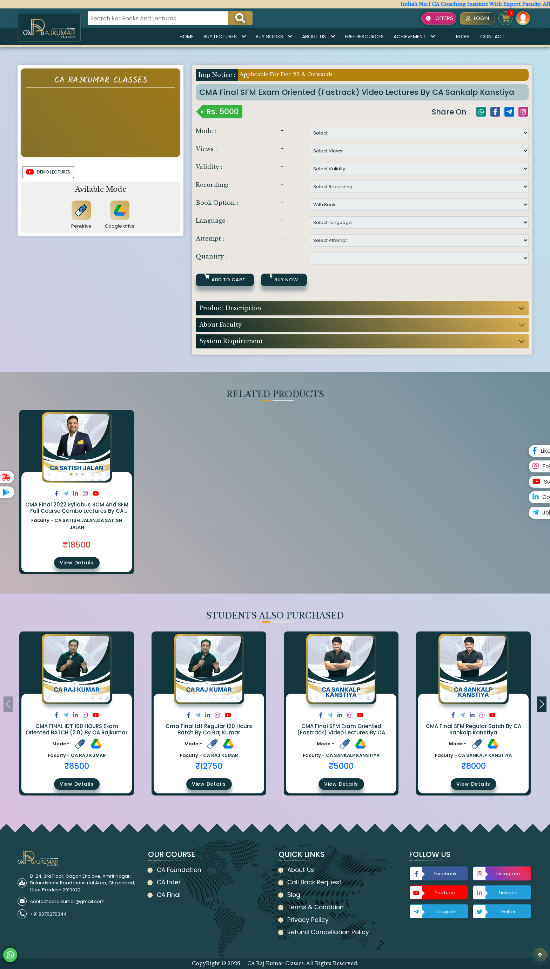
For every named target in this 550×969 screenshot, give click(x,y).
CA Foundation (179, 870)
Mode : (206, 131)
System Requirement (231, 341)
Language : (212, 220)
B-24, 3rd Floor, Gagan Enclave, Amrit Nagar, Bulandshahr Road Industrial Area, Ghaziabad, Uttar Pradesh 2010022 (82, 883)
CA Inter (169, 882)
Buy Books (274, 36)
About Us (318, 36)
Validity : (209, 166)
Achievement (414, 36)
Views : (206, 148)
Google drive (120, 226)
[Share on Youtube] (96, 494)
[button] (71, 474)
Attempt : (210, 238)
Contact (492, 36)
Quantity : (211, 256)
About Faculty (220, 324)
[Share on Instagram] (85, 494)
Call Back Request (314, 882)
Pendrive (81, 226)
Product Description (230, 308)
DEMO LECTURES (48, 172)
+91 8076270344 (48, 914)
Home (187, 36)
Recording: (212, 184)
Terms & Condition (315, 907)
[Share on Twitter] (65, 494)
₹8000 (473, 766)
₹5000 (341, 766)
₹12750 (208, 766)
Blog (462, 36)
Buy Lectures (224, 36)
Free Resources (364, 36)
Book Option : (217, 202)
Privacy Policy (308, 920)
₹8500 (76, 766)
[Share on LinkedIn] (75, 494)
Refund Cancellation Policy (328, 932)
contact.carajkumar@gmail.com (67, 901)
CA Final (169, 895)
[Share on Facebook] (56, 494)
